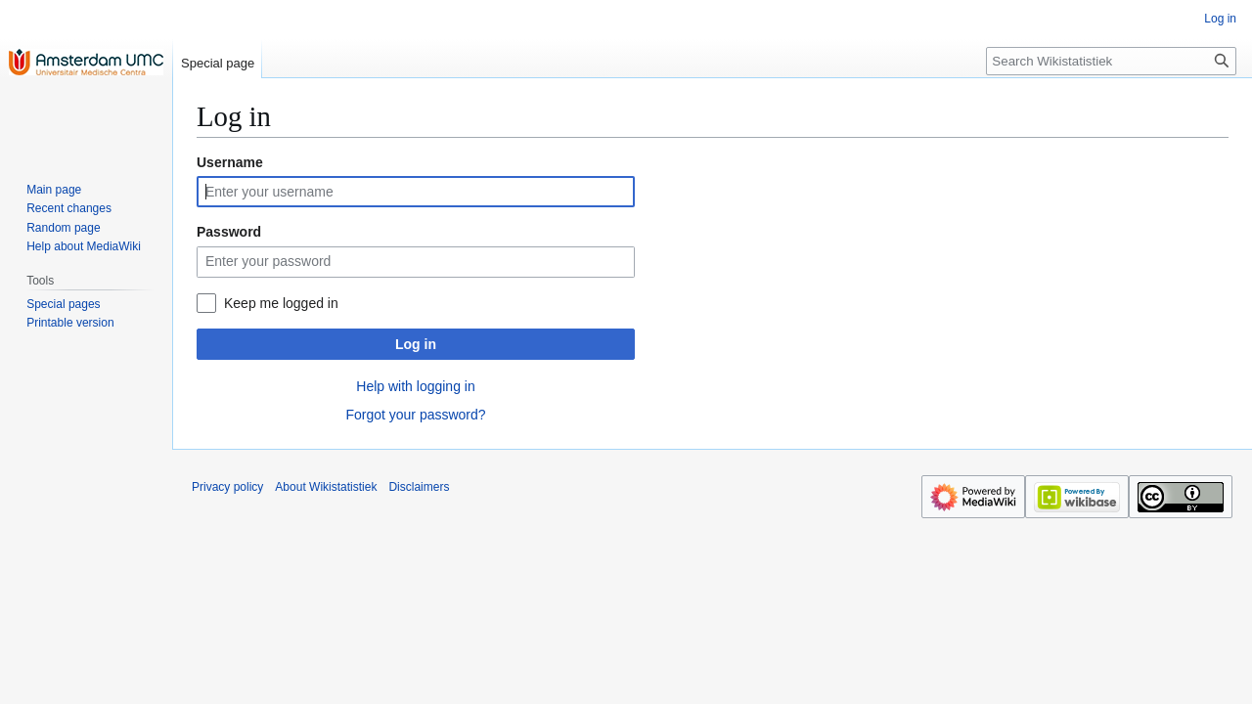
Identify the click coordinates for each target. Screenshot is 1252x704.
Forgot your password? (415, 414)
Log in (415, 344)
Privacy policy (227, 487)
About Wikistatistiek (326, 487)
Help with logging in (415, 386)
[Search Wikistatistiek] (1111, 61)
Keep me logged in (281, 303)
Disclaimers (418, 487)
